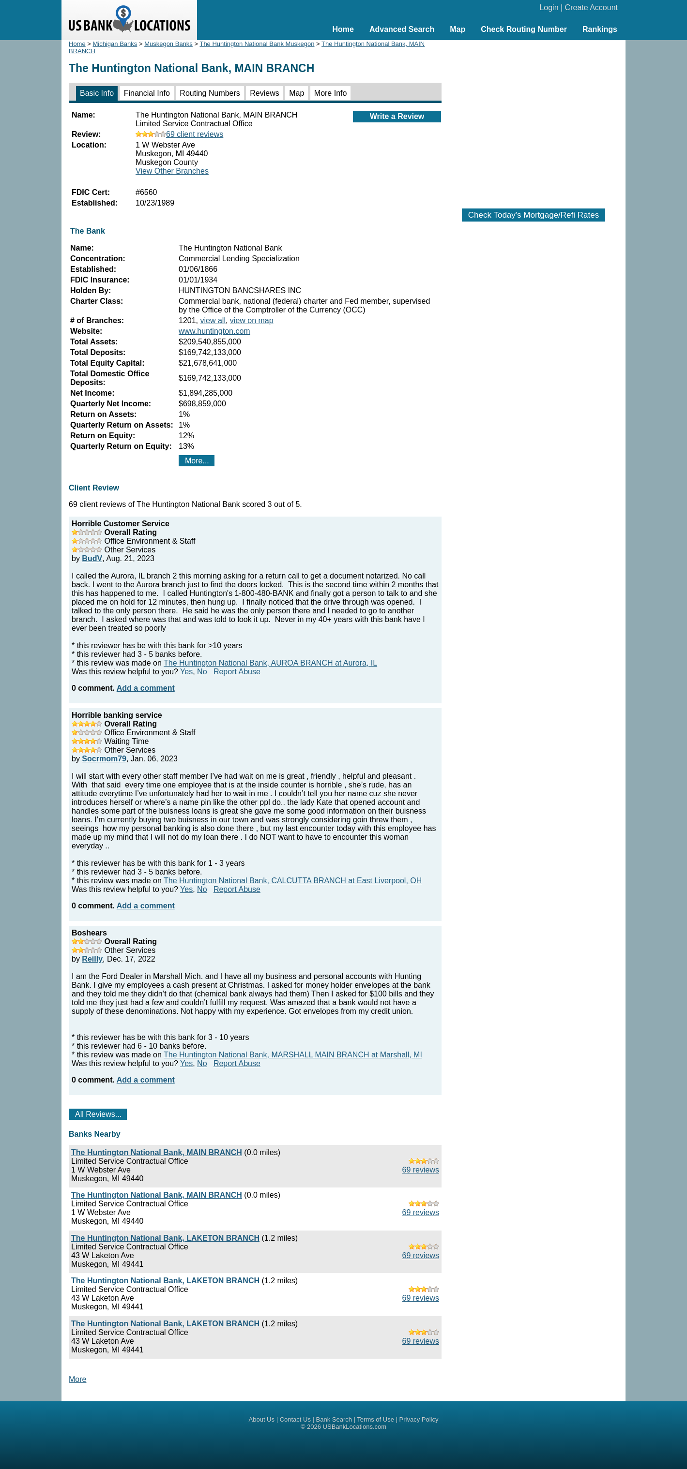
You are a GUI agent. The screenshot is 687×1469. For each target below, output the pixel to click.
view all (212, 320)
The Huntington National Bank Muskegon (256, 43)
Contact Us (295, 1419)
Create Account (591, 7)
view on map (252, 320)
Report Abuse (237, 672)
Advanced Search (401, 29)
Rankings (599, 29)
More (77, 1379)
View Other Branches (172, 171)
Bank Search (334, 1419)
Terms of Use (375, 1419)
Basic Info (97, 93)
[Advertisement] (533, 119)
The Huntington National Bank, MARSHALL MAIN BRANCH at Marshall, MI (293, 1055)
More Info (330, 93)
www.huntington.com (214, 331)
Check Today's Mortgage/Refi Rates (533, 215)
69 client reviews (179, 134)
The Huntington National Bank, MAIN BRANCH (156, 1152)
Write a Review (397, 116)
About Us (262, 1419)
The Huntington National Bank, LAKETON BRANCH (165, 1238)
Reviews (264, 93)
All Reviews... (98, 1114)
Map (457, 29)
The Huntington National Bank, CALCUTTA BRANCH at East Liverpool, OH (293, 880)
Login (548, 7)
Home (342, 29)
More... (197, 461)
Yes (186, 672)
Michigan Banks (115, 43)
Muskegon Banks (168, 43)
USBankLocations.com (355, 1426)
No (202, 672)
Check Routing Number (524, 29)
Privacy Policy (419, 1419)
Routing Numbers (210, 93)
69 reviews (420, 1170)
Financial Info (147, 93)
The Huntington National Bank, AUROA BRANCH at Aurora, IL (270, 663)
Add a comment (146, 688)
